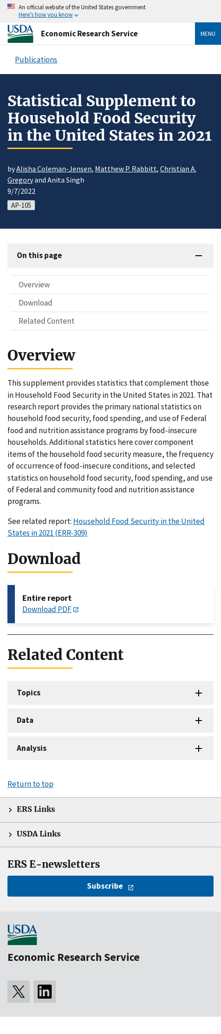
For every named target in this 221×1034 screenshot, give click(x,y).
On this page (39, 255)
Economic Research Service (89, 33)
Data (25, 720)
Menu (208, 33)
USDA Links (38, 834)
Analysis (32, 748)
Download (36, 303)
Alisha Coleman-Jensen (54, 168)
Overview (34, 284)
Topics (28, 692)
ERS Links (36, 809)
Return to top (30, 784)
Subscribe (105, 886)
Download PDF (47, 609)
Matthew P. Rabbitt (126, 168)
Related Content (46, 321)
